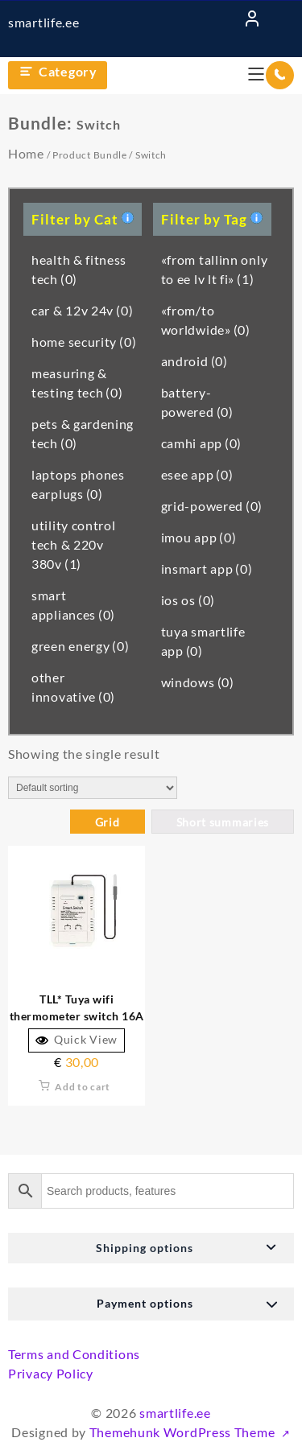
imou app (199, 537)
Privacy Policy (50, 1373)
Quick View (76, 1039)
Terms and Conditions (74, 1354)
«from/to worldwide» (205, 320)
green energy (80, 645)
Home (26, 153)
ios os (188, 600)
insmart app (207, 568)
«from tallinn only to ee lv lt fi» (214, 269)
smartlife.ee (43, 22)
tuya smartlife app (203, 641)
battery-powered (197, 402)
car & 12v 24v (82, 310)
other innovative (73, 687)
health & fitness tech (78, 269)
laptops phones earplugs (78, 484)
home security (83, 341)
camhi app (201, 443)
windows (197, 682)
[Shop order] (92, 788)
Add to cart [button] (82, 1087)
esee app (197, 474)
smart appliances (73, 604)
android (194, 361)
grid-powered (212, 505)
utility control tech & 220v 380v (73, 544)
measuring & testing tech (77, 382)
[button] (151, 1248)
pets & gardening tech (82, 433)
